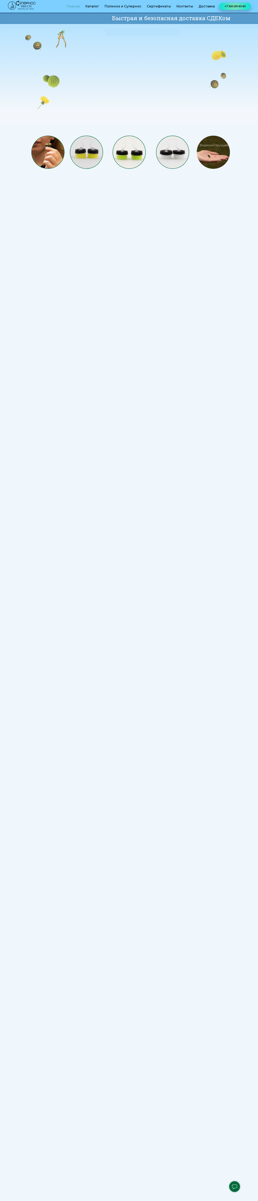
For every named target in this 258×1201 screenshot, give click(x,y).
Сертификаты (159, 6)
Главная (73, 6)
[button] (213, 152)
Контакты (184, 6)
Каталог (92, 6)
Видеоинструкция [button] (214, 145)
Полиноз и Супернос (122, 6)
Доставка (207, 6)
